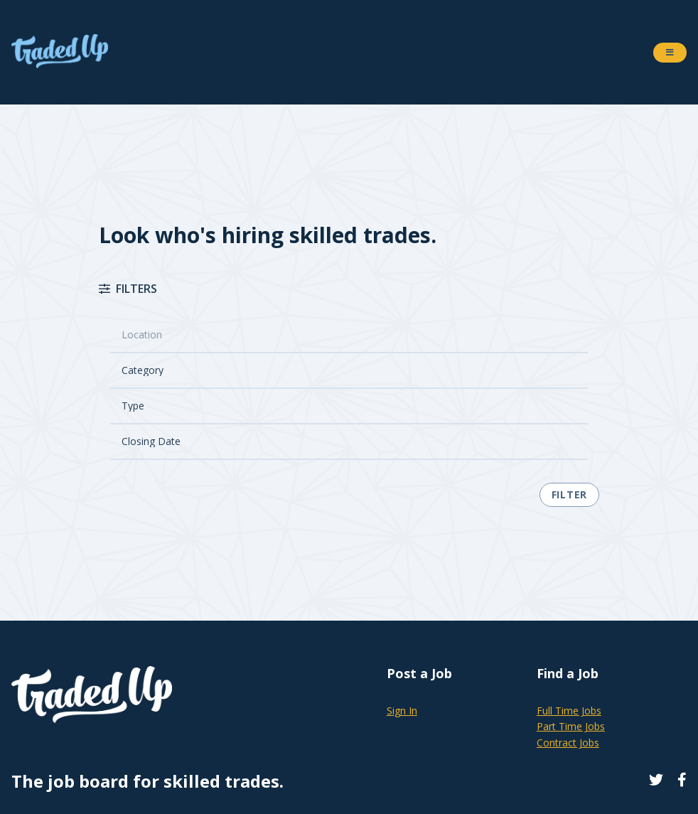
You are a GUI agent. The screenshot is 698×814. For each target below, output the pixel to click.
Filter (569, 494)
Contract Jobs (568, 742)
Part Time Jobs (571, 726)
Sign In (402, 710)
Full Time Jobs (569, 710)
